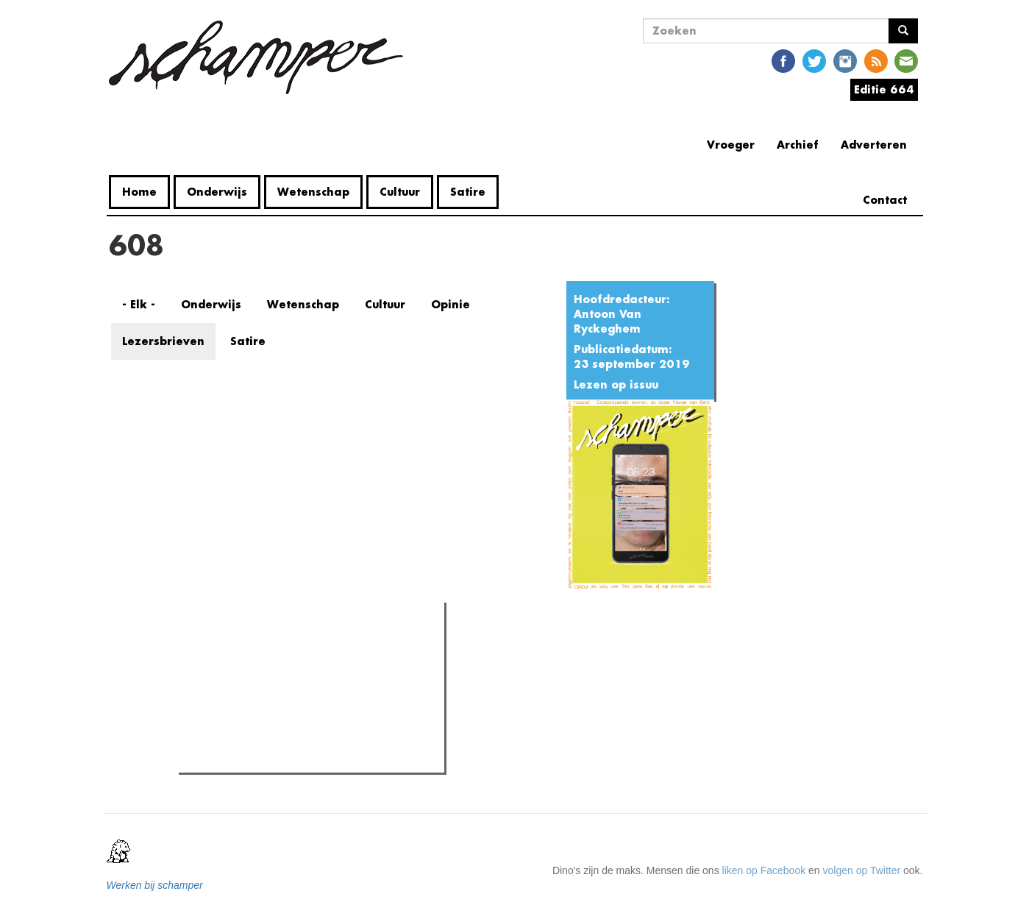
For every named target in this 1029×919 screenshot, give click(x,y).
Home (139, 192)
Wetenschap (313, 192)
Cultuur (400, 192)
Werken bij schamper (155, 885)
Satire (467, 192)
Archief (798, 145)
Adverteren (874, 145)
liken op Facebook (764, 870)
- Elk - (138, 304)
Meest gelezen (228, 646)
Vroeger (731, 145)
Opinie (450, 304)
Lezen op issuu (616, 384)
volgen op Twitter (862, 870)
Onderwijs (217, 192)
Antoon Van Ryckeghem (607, 321)
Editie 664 (884, 89)
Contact (885, 200)
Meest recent (308, 647)
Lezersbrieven (163, 341)
